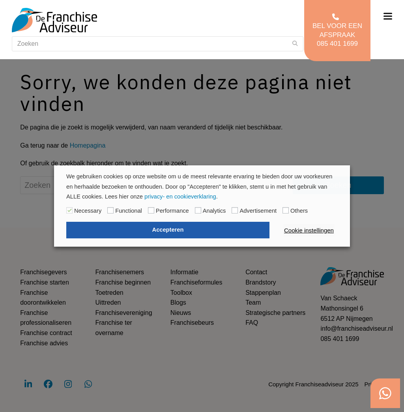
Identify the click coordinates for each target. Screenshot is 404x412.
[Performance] (151, 210)
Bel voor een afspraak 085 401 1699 (337, 30)
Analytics (214, 211)
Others (299, 211)
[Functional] (110, 210)
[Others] (285, 210)
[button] (387, 16)
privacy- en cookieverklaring (180, 196)
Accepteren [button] (168, 230)
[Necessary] (69, 210)
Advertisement (258, 211)
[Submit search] (295, 44)
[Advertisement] (235, 210)
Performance (172, 211)
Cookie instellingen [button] (309, 230)
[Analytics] (198, 210)
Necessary (87, 211)
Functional (128, 211)
